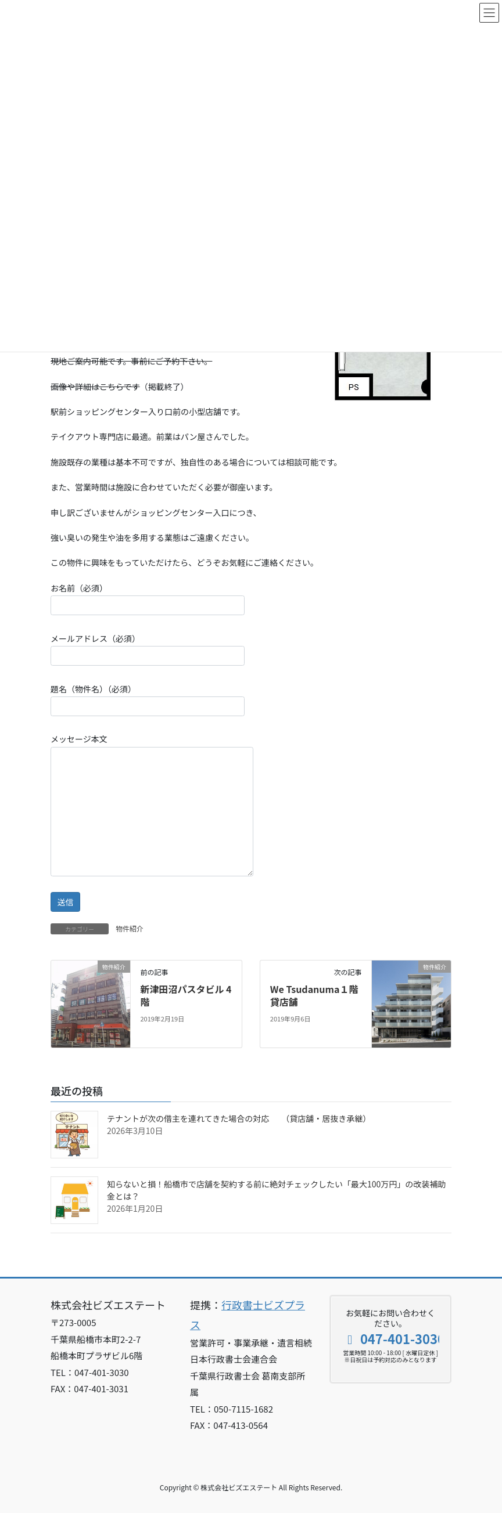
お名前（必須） (148, 598)
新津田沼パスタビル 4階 (185, 995)
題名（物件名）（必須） (148, 699)
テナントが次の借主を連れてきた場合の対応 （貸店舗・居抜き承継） (239, 1118)
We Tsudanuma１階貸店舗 (314, 995)
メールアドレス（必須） (148, 649)
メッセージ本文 (152, 804)
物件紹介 (130, 928)
